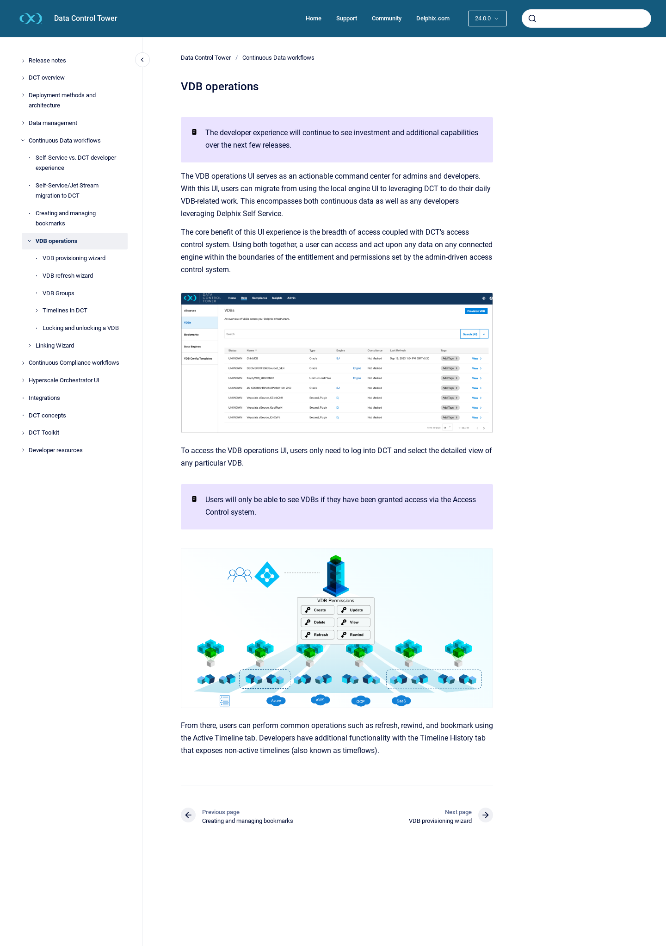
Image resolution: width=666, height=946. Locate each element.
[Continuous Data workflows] (23, 140)
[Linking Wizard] (29, 345)
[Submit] (532, 18)
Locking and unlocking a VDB (81, 327)
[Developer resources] (23, 450)
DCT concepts (47, 415)
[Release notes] (23, 60)
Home (313, 18)
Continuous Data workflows (65, 140)
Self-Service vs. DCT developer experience (76, 162)
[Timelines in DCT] (36, 310)
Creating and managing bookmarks (66, 218)
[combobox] (586, 18)
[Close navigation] (142, 59)
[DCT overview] (23, 77)
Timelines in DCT (65, 310)
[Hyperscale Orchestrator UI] (23, 380)
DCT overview (47, 77)
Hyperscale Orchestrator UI (64, 380)
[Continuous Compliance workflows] (23, 363)
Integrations (44, 397)
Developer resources (56, 450)
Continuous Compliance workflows (74, 362)
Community (386, 18)
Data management (53, 122)
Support (346, 18)
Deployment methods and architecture (62, 100)
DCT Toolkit (44, 432)
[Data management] (23, 123)
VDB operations (57, 240)
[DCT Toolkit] (23, 432)
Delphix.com (433, 18)
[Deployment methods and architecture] (23, 95)
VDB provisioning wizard (74, 258)
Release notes (47, 60)
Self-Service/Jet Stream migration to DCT (67, 190)
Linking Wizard (55, 345)
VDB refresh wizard (68, 275)
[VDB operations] (29, 240)
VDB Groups (58, 293)
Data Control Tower (85, 18)
